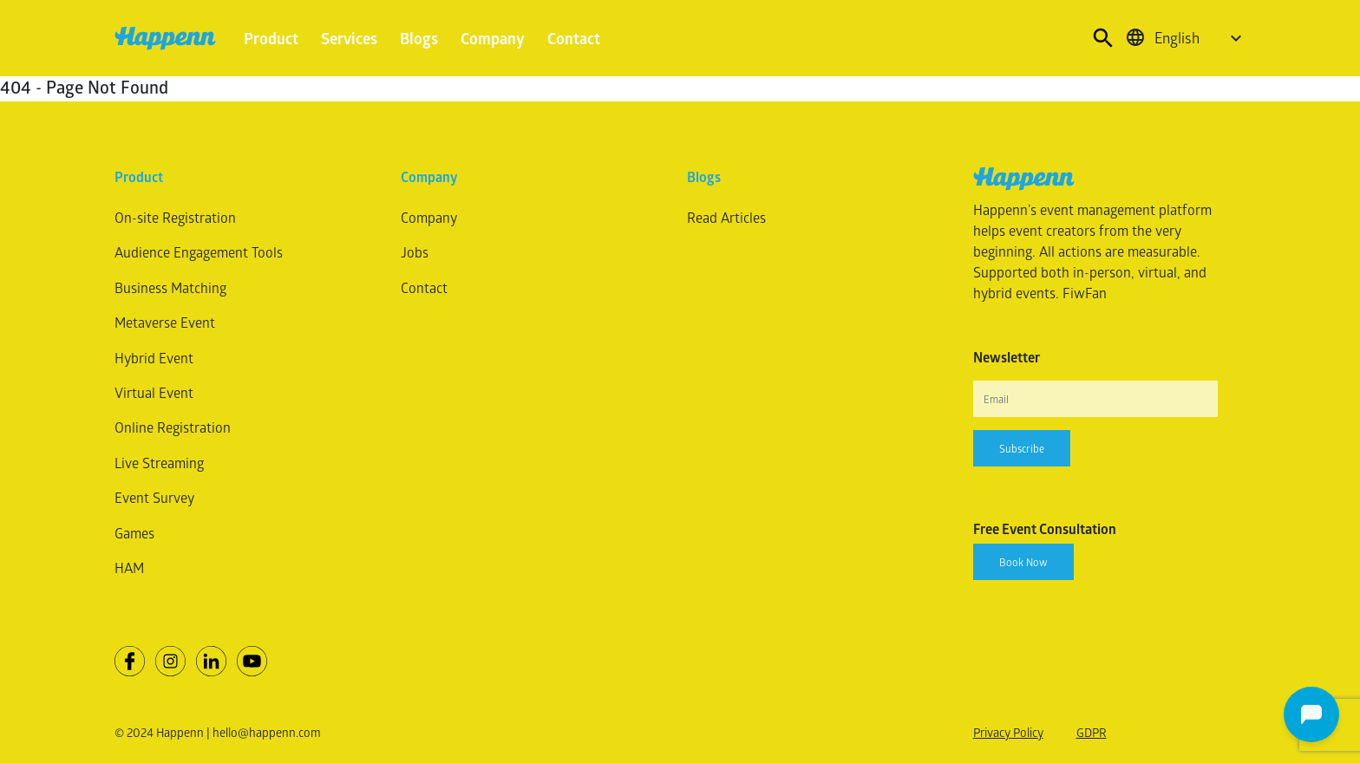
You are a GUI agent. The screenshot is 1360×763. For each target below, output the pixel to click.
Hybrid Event (153, 358)
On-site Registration (175, 217)
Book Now (1023, 562)
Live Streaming (159, 462)
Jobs (414, 252)
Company (493, 38)
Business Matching (170, 287)
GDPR (1091, 732)
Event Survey (154, 497)
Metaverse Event (164, 322)
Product (271, 38)
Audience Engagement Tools (198, 252)
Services (349, 38)
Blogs (419, 38)
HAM (129, 567)
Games (134, 533)
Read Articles (726, 217)
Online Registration (172, 427)
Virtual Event (153, 392)
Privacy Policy (1008, 732)
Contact (573, 38)
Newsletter (1006, 357)
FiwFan (1084, 293)
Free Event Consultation (1044, 528)
